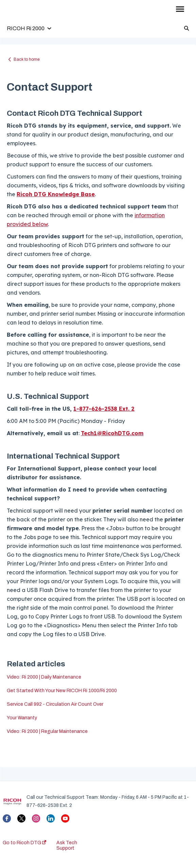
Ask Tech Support (66, 845)
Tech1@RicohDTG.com (112, 433)
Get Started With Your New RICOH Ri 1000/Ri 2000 (62, 690)
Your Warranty (22, 717)
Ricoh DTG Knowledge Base (56, 194)
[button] (180, 9)
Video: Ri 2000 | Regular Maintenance (47, 731)
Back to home (27, 59)
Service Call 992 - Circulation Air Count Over (55, 704)
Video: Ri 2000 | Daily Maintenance (44, 677)
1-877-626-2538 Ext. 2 (104, 408)
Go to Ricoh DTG (24, 842)
